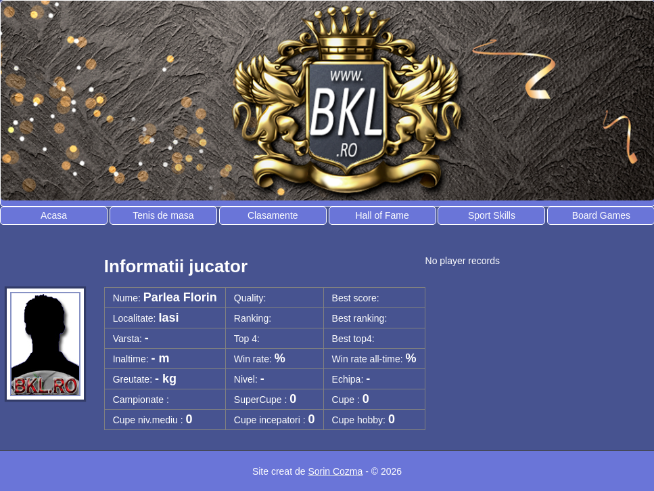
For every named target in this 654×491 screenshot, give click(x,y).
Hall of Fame (381, 215)
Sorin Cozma (335, 471)
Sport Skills (491, 215)
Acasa (54, 215)
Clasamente (273, 215)
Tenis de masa (163, 215)
